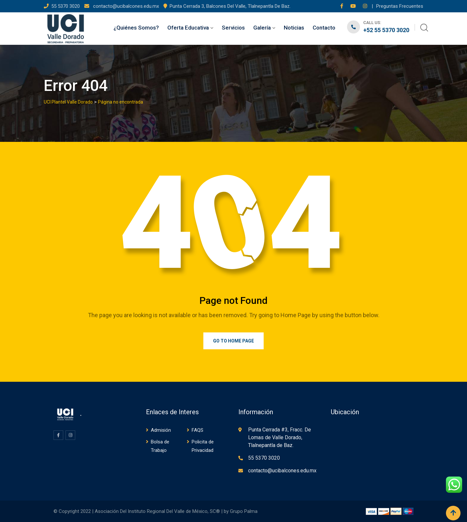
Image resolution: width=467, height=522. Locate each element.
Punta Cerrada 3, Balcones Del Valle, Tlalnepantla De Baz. (230, 6)
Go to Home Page (233, 340)
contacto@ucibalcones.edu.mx (125, 6)
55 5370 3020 (66, 6)
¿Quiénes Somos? (136, 27)
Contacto (324, 27)
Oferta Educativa (188, 27)
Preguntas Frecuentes (399, 6)
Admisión (161, 430)
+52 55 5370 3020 (386, 30)
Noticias (294, 27)
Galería (262, 27)
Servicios (233, 27)
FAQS (197, 430)
